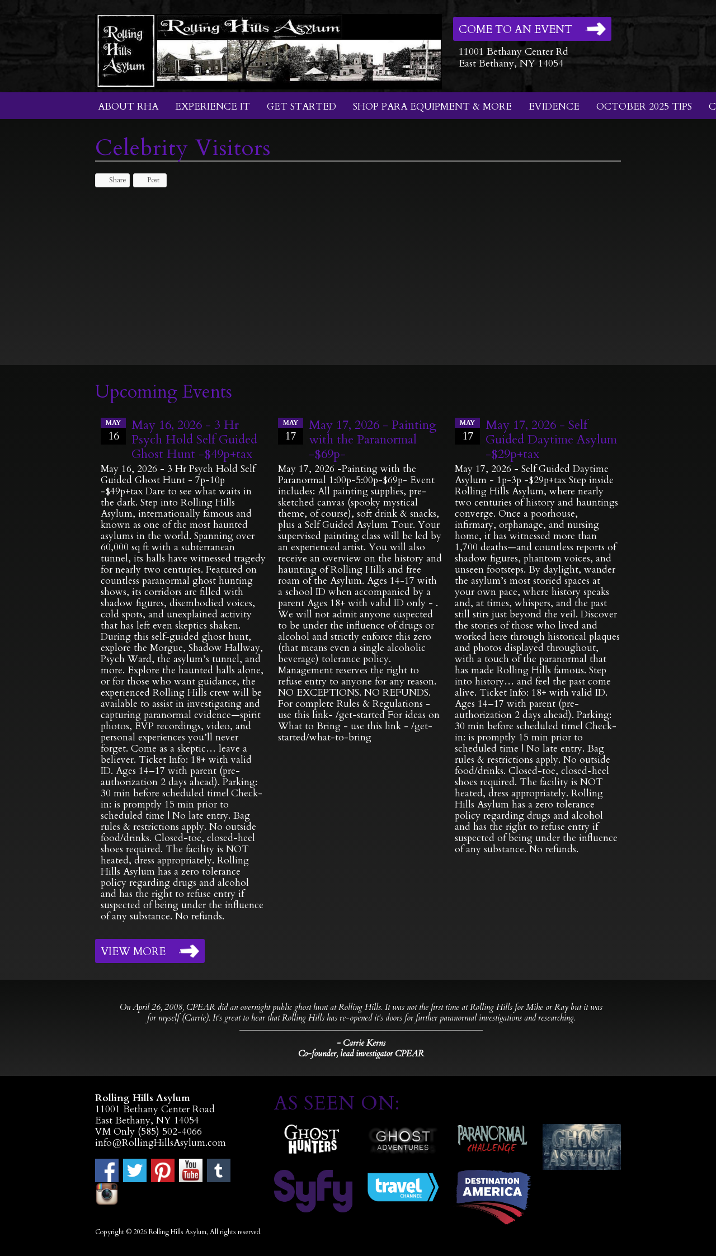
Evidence (554, 106)
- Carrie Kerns (361, 1043)
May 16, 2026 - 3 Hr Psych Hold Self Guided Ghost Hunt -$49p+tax (194, 439)
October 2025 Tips (644, 106)
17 (290, 430)
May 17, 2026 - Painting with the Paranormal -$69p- (372, 439)
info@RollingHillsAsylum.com (160, 1142)
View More (133, 952)
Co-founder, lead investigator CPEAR (361, 1054)
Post (147, 180)
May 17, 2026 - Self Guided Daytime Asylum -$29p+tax (551, 439)
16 (113, 430)
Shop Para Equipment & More (432, 106)
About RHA (128, 106)
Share (112, 180)
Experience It (212, 106)
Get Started (301, 106)
